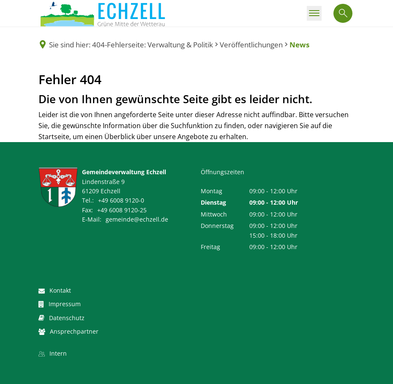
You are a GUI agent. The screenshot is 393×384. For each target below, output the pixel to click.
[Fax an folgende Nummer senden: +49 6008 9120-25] (114, 210)
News (299, 44)
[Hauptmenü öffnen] (314, 13)
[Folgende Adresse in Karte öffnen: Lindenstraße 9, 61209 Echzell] (84, 186)
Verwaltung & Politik (180, 44)
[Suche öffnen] (342, 13)
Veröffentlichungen (251, 44)
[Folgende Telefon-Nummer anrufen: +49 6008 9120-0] (113, 200)
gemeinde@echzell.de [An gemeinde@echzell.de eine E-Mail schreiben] (125, 219)
